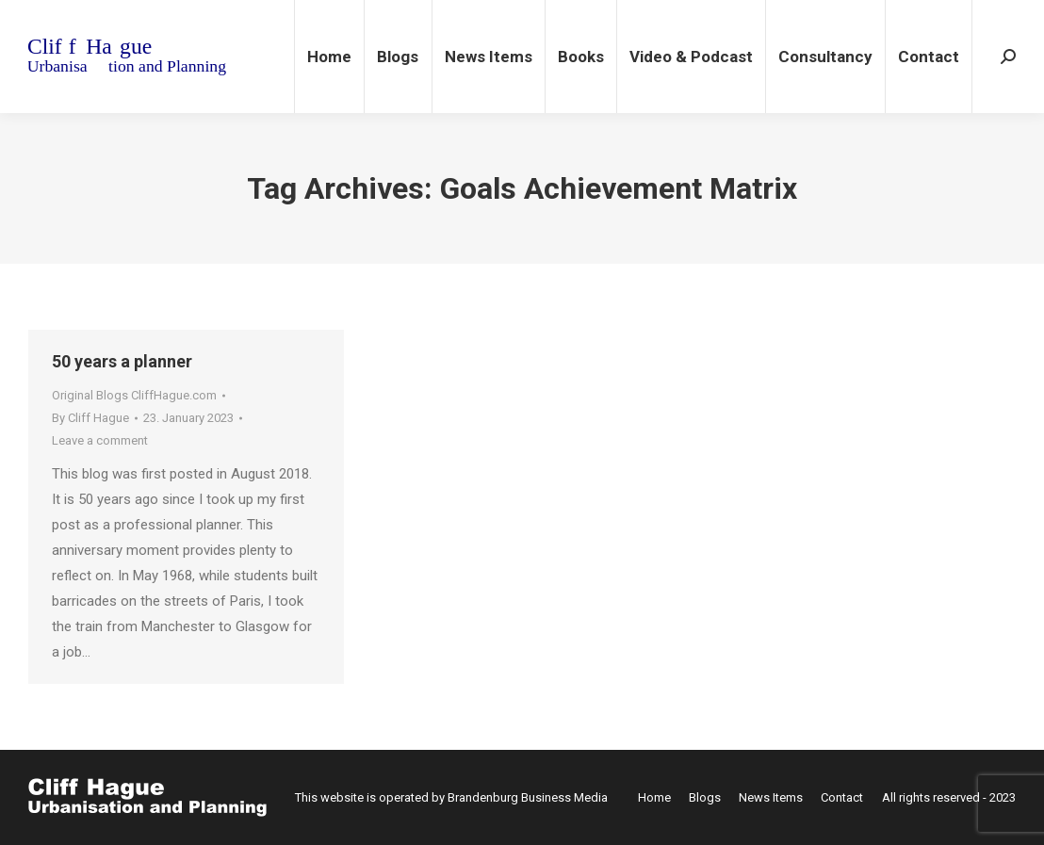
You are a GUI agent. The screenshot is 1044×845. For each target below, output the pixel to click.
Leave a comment (100, 440)
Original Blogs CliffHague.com (134, 395)
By (90, 418)
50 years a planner (122, 361)
